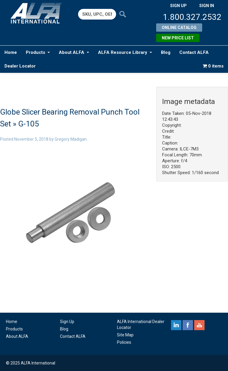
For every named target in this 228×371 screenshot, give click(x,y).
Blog (165, 52)
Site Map (125, 335)
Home (10, 52)
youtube (199, 325)
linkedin (176, 325)
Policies (124, 342)
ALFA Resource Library (125, 52)
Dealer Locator (20, 66)
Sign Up (67, 321)
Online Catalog (179, 27)
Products (38, 52)
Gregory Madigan (71, 139)
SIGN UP (178, 5)
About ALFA (74, 52)
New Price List (178, 38)
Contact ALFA (194, 52)
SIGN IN (206, 5)
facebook (188, 325)
